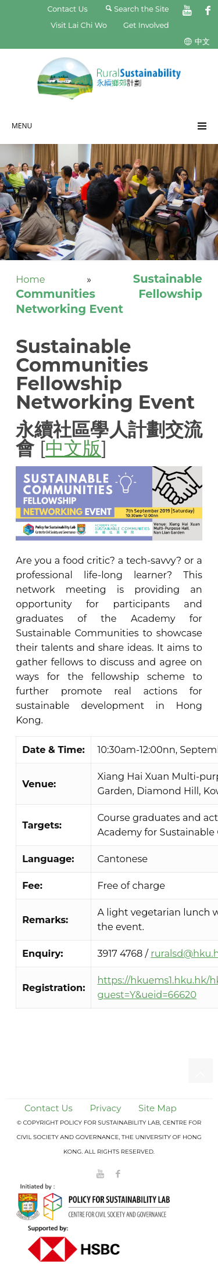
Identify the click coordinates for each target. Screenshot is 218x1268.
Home (30, 279)
